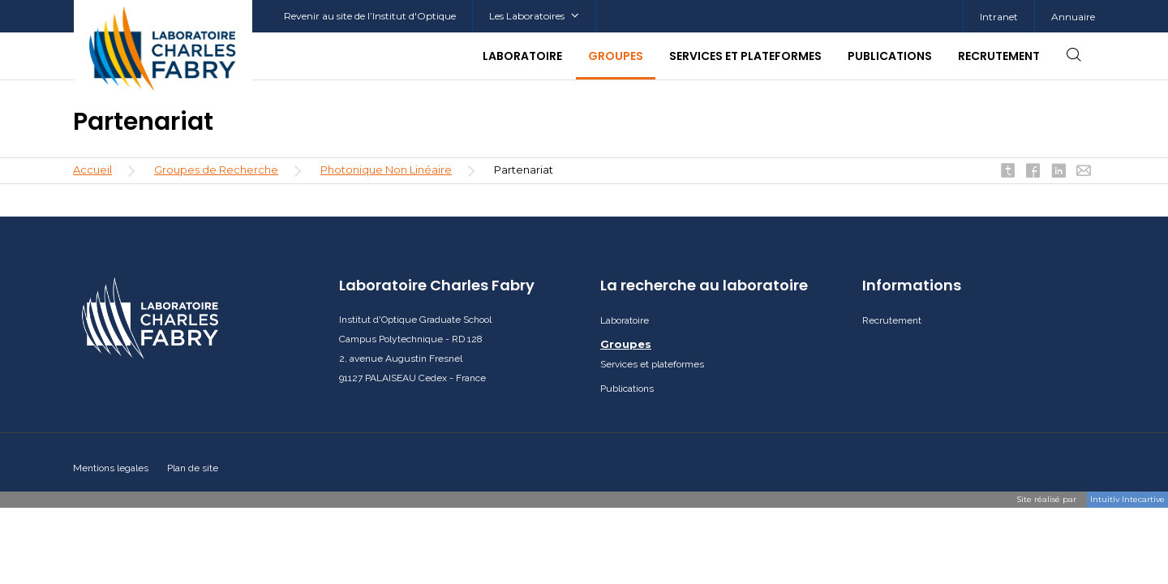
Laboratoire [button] (522, 56)
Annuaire (1073, 17)
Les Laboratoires (534, 16)
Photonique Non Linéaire (386, 169)
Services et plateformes (652, 364)
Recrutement (999, 56)
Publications (890, 56)
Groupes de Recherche (216, 169)
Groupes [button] (615, 56)
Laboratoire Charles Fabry (437, 285)
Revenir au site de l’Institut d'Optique (370, 16)
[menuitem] (998, 16)
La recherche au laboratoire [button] (704, 285)
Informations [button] (911, 285)
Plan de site (192, 468)
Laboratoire (624, 320)
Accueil (92, 169)
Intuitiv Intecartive (1127, 499)
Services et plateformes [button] (745, 56)
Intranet (999, 17)
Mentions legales (110, 468)
